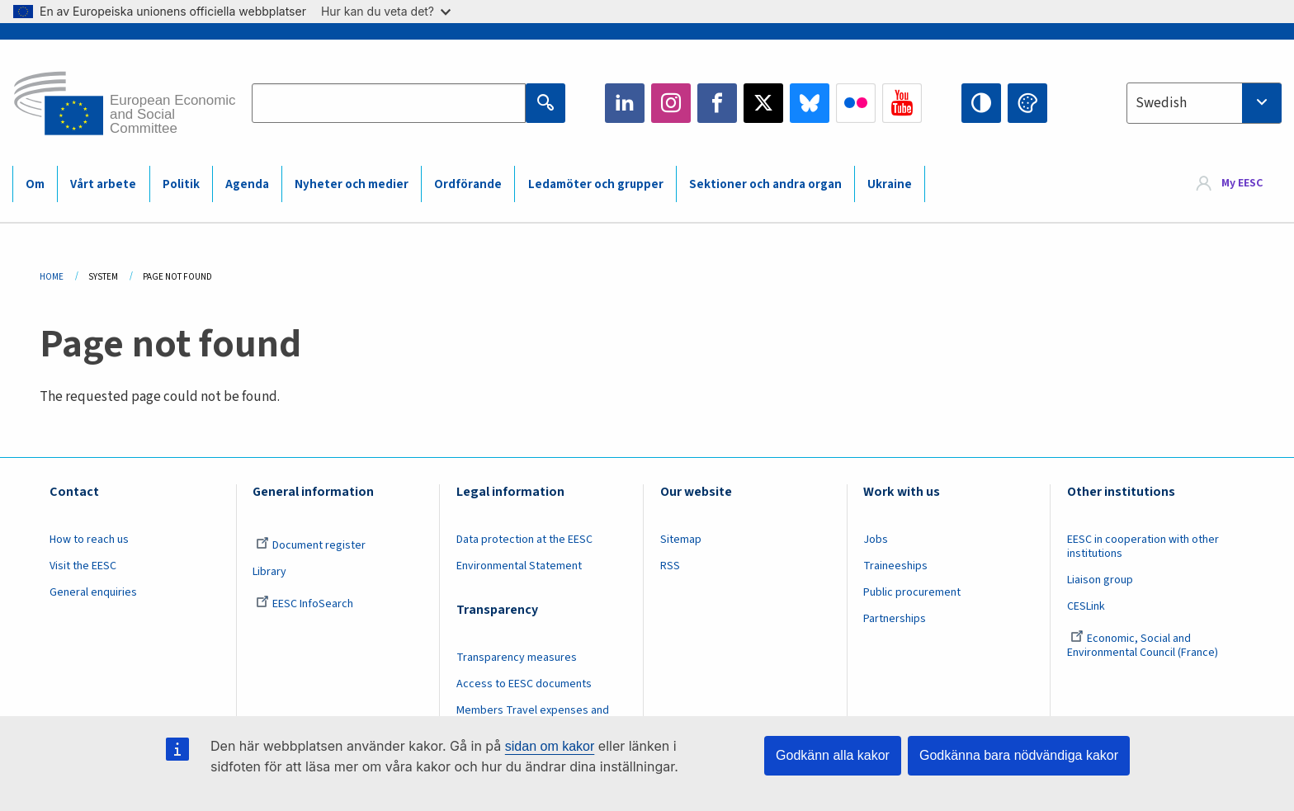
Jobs (875, 539)
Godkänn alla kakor (833, 755)
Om (35, 184)
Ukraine (889, 184)
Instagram (671, 103)
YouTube (902, 103)
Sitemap (680, 539)
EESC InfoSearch (304, 604)
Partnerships (894, 619)
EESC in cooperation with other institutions (1143, 546)
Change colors (1027, 103)
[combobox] (1204, 103)
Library (269, 571)
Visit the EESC (83, 566)
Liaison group (1100, 580)
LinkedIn (625, 103)
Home (52, 277)
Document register (311, 545)
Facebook (717, 103)
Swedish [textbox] (1161, 103)
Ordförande (468, 184)
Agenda (247, 184)
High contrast (981, 103)
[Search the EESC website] (389, 103)
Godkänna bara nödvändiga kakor (1018, 755)
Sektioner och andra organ (765, 184)
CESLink (1086, 606)
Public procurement (912, 592)
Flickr (856, 103)
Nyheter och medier (352, 184)
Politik (181, 184)
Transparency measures (516, 657)
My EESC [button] (1242, 183)
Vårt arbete (103, 184)
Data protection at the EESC (524, 539)
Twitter (763, 103)
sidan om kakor (550, 746)
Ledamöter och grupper (596, 184)
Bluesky (809, 103)
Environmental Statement (519, 566)
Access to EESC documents (524, 684)
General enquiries (93, 592)
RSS (670, 566)
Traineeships (895, 566)
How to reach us (89, 539)
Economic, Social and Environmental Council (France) (1144, 645)
